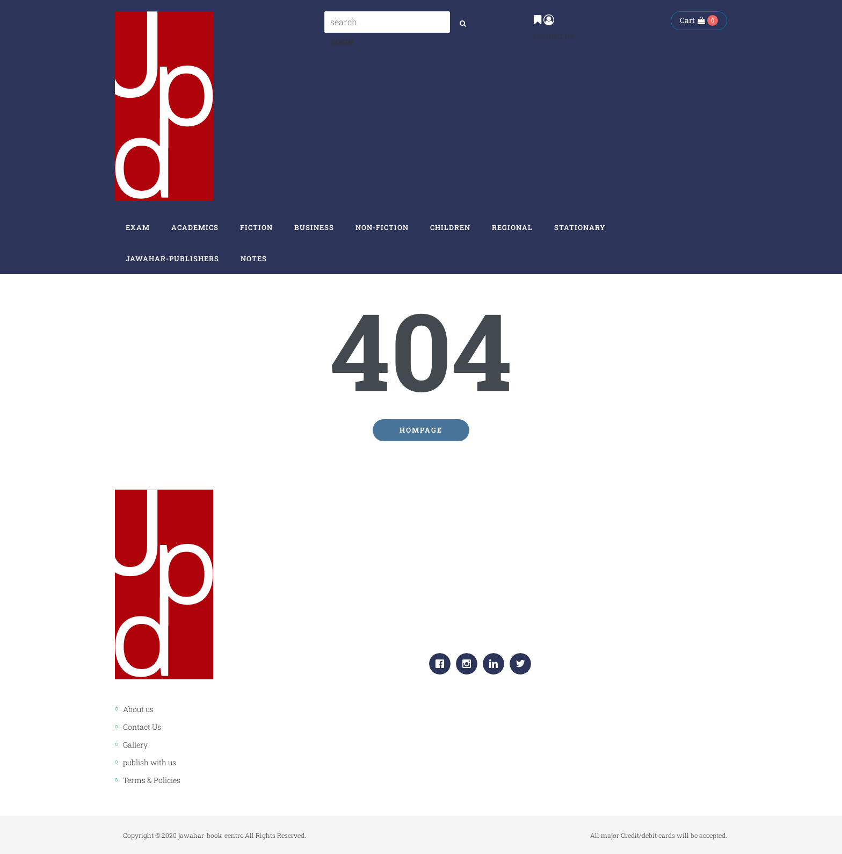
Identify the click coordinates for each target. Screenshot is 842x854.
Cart (692, 20)
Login (342, 42)
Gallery (135, 745)
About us (138, 709)
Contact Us (142, 727)
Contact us (554, 35)
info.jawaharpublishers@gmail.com (519, 626)
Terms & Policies (151, 780)
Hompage (421, 430)
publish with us (149, 762)
